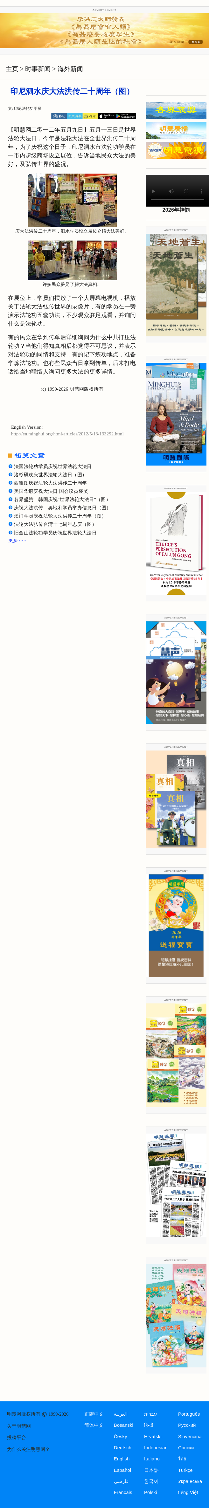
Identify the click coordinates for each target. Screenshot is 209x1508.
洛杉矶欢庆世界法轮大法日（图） (50, 474)
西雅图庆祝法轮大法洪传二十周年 (50, 483)
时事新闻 (38, 68)
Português (189, 1414)
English (122, 1458)
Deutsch (122, 1447)
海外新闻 (70, 68)
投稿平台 (16, 1437)
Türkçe (185, 1470)
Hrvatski (153, 1436)
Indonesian (156, 1447)
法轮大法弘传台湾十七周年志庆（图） (55, 524)
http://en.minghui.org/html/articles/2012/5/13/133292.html (67, 433)
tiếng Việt (188, 1492)
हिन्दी (148, 1425)
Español (122, 1470)
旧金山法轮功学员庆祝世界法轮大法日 (55, 532)
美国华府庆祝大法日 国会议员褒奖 (51, 491)
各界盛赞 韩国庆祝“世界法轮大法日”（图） (62, 499)
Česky (120, 1436)
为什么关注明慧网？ (28, 1449)
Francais (123, 1492)
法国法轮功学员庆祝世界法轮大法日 (53, 466)
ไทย (182, 1458)
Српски (186, 1447)
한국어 (151, 1481)
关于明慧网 (19, 1426)
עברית (150, 1414)
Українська (190, 1481)
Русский (187, 1425)
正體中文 (94, 1414)
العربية (121, 1414)
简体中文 (94, 1425)
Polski (150, 1492)
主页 (12, 68)
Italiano (152, 1458)
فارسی (121, 1481)
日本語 (151, 1470)
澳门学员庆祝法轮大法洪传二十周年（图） (60, 516)
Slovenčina (190, 1436)
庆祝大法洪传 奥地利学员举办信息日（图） (62, 507)
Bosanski (123, 1425)
